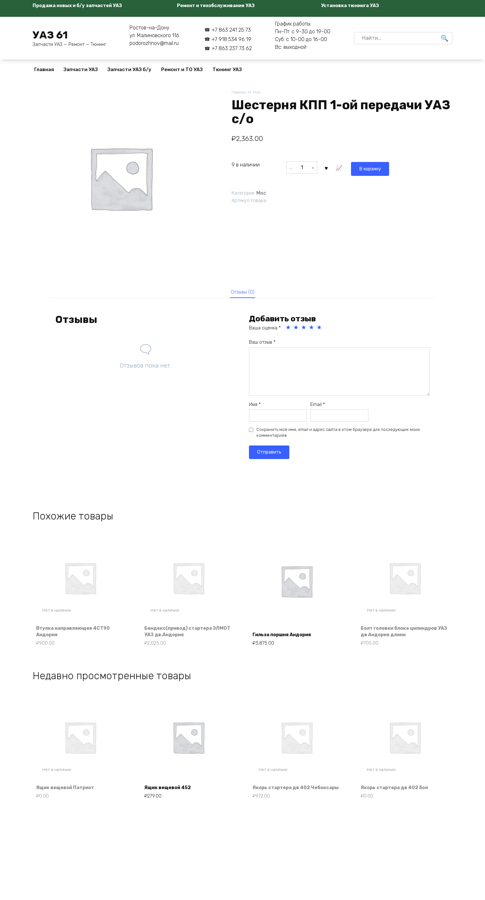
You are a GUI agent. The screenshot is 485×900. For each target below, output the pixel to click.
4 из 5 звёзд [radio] (312, 330)
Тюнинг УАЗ (227, 69)
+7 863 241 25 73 (231, 30)
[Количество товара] (301, 167)
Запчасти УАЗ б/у (129, 69)
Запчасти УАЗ (81, 69)
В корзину (341, 167)
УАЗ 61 (50, 35)
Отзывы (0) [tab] (243, 293)
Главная (44, 69)
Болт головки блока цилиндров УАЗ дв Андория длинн (404, 634)
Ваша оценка (265, 330)
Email (317, 407)
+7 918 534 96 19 (231, 39)
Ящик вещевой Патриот (69, 800)
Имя (255, 407)
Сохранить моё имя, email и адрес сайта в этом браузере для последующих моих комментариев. (338, 435)
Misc (258, 92)
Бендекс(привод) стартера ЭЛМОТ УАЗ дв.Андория (183, 634)
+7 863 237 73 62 (232, 48)
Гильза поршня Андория (286, 638)
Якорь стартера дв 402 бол (398, 800)
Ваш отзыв (262, 345)
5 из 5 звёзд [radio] (319, 330)
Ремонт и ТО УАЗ (182, 69)
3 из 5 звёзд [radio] (304, 330)
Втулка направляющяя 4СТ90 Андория (77, 634)
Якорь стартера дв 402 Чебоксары (285, 796)
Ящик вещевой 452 (171, 800)
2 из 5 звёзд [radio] (296, 330)
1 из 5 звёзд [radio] (288, 330)
